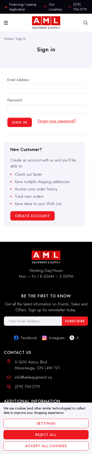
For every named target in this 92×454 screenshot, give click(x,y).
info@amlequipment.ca (33, 377)
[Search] (85, 22)
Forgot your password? (57, 121)
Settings (46, 423)
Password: (15, 100)
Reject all (45, 434)
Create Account (32, 215)
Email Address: (18, 79)
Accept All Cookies (46, 445)
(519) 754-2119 (27, 386)
